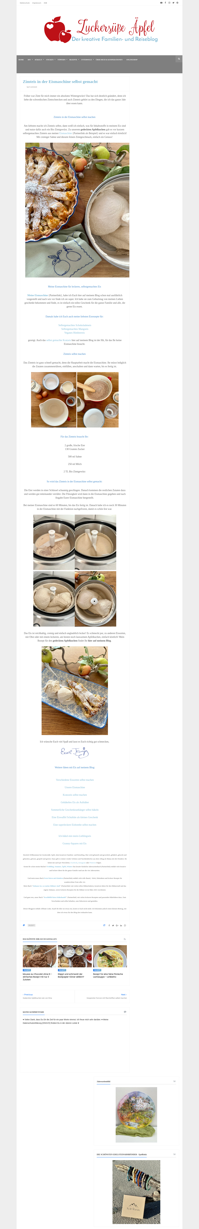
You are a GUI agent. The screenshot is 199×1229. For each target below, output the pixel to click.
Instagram (82, 863)
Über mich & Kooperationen (109, 60)
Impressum (36, 3)
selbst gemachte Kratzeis (58, 340)
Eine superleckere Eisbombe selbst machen (74, 824)
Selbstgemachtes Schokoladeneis (74, 325)
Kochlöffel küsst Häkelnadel (55, 897)
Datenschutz (25, 3)
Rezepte (73, 60)
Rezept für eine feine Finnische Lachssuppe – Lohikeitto (108, 975)
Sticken (49, 60)
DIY (29, 60)
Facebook (74, 863)
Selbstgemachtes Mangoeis (74, 329)
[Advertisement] (156, 997)
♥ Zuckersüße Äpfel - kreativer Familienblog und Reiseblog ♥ (94, 1218)
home (21, 60)
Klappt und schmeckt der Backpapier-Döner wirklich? (71, 975)
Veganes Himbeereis (74, 332)
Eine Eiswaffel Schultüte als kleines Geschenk (75, 817)
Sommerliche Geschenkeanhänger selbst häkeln (75, 809)
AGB (45, 3)
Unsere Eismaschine (74, 787)
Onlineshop (131, 60)
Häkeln (38, 60)
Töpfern (61, 60)
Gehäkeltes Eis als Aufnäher (75, 802)
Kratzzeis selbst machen (75, 794)
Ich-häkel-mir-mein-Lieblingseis (75, 836)
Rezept (32, 925)
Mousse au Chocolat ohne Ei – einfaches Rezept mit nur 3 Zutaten (37, 977)
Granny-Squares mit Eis (75, 843)
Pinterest (93, 863)
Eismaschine (65, 133)
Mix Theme (145, 1218)
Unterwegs (86, 60)
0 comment (32, 87)
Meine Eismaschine (37, 295)
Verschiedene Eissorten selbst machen (75, 780)
